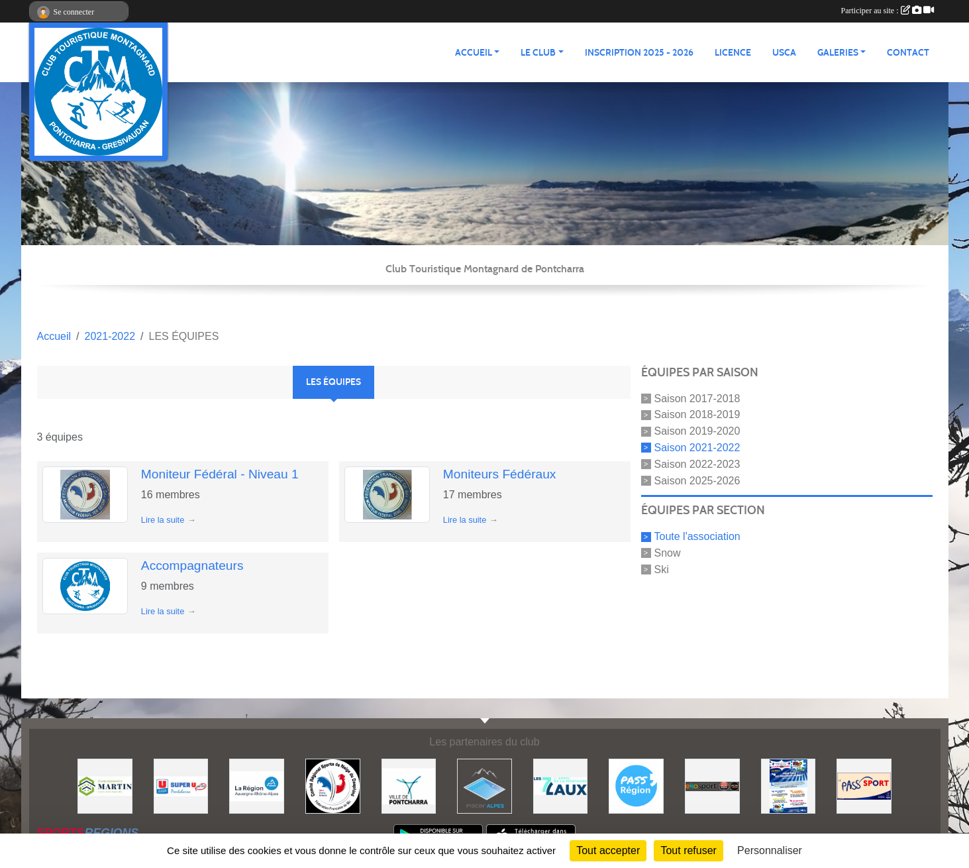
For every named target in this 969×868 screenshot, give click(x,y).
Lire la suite (162, 520)
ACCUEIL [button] (473, 52)
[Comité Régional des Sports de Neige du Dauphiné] (332, 785)
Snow (667, 553)
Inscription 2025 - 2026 (639, 52)
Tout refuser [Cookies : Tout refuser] (688, 850)
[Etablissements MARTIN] (104, 785)
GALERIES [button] (837, 52)
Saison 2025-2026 (697, 480)
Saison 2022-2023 (697, 464)
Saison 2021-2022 (697, 447)
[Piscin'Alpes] (484, 785)
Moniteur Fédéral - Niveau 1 (220, 474)
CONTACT (908, 52)
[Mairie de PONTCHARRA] (409, 785)
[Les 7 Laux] (560, 785)
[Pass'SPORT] (864, 785)
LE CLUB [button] (538, 52)
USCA (784, 52)
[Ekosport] (712, 785)
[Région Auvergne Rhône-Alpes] (256, 785)
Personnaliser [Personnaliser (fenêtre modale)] (769, 850)
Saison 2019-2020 (697, 431)
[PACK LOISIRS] (788, 785)
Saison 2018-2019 (697, 414)
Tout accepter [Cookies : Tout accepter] (608, 850)
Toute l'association (697, 536)
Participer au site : (887, 10)
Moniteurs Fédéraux (499, 474)
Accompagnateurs (192, 565)
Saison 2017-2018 (697, 398)
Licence (733, 52)
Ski (661, 569)
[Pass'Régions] (636, 785)
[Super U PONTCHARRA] (181, 785)
